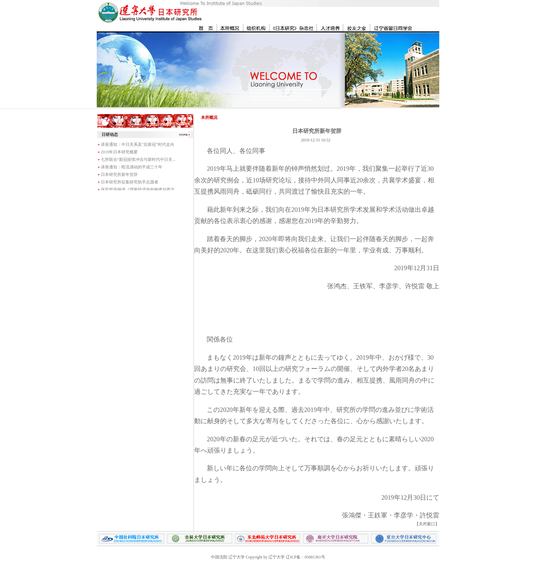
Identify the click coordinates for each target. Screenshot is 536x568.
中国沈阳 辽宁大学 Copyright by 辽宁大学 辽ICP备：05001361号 (268, 557)
